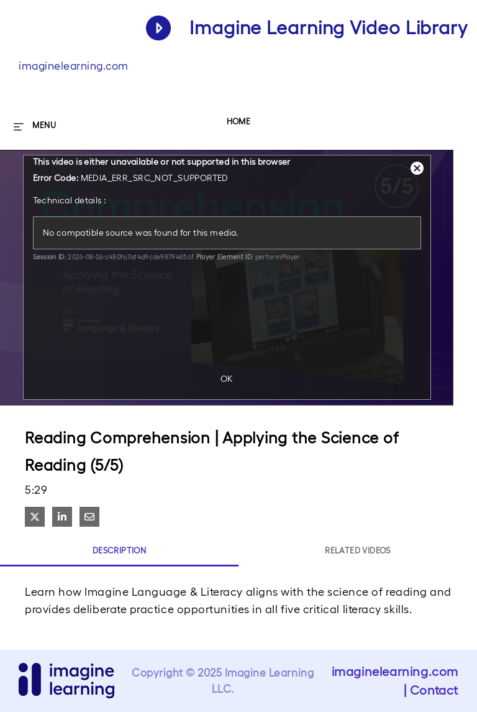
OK (226, 379)
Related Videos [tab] (357, 550)
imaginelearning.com (74, 66)
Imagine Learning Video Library (328, 27)
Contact (434, 690)
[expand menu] (35, 125)
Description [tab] (119, 550)
